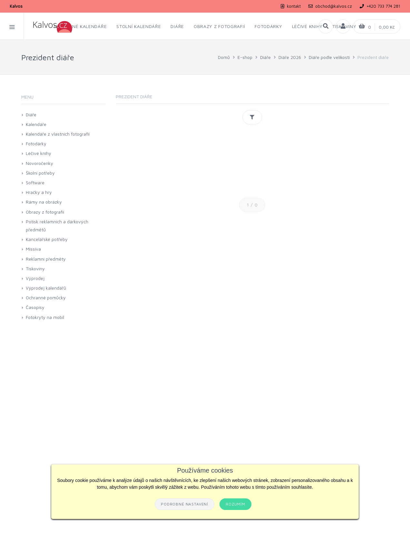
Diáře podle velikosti (329, 57)
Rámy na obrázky (44, 202)
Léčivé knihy (38, 153)
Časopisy (35, 307)
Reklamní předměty (46, 259)
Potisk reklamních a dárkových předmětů (57, 225)
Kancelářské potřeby (47, 239)
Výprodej (35, 278)
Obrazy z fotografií (45, 212)
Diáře (265, 57)
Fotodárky (36, 143)
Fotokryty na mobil (45, 317)
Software (35, 182)
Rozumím (235, 504)
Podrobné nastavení (184, 504)
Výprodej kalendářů (46, 288)
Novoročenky (39, 163)
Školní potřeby (40, 173)
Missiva (33, 249)
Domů (224, 57)
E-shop (245, 57)
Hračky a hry (39, 192)
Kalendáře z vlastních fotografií (58, 134)
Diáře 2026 (289, 57)
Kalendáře (36, 124)
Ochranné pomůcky (46, 297)
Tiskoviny (35, 268)
